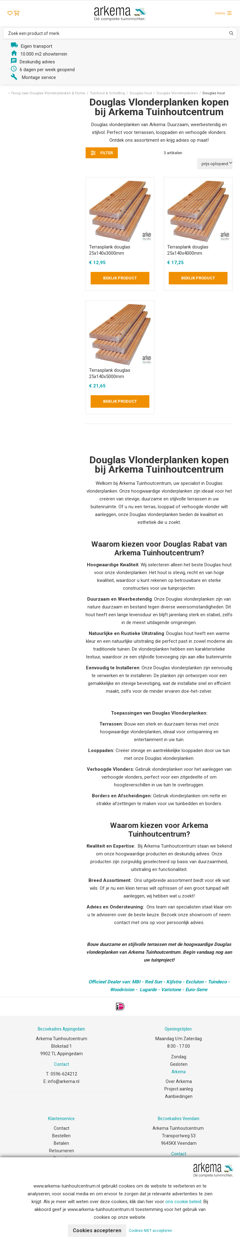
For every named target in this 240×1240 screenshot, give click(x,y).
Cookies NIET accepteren (150, 1230)
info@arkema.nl (63, 1081)
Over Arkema (179, 1081)
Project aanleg (178, 1088)
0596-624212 (64, 1073)
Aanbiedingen (178, 1096)
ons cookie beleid (183, 1201)
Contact (61, 1128)
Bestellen (61, 1135)
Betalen (61, 1143)
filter (102, 153)
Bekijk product (120, 278)
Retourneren (61, 1150)
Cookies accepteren (97, 1230)
